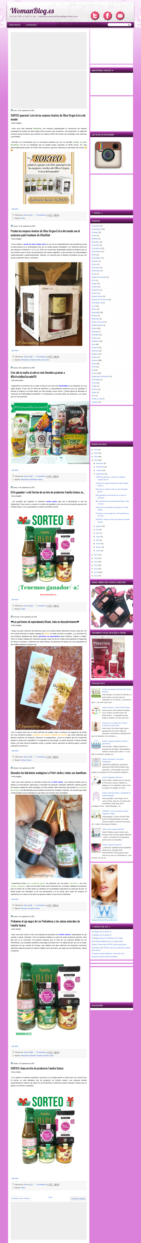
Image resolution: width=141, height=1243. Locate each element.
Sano (47, 360)
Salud (43, 360)
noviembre (100, 467)
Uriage (94, 386)
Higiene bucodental (99, 277)
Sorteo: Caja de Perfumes (112, 845)
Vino (93, 396)
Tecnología (96, 380)
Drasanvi (95, 261)
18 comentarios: (42, 1052)
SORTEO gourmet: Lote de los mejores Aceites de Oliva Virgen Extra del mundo (48, 117)
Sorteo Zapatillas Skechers (112, 777)
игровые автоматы (27, 1)
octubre (99, 470)
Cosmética (31, 908)
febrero (99, 547)
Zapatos (95, 402)
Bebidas (95, 239)
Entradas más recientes (21, 1198)
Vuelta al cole (97, 399)
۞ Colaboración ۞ (31, 25)
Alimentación (25, 360)
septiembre (100, 474)
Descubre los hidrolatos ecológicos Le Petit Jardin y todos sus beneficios (48, 773)
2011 (96, 576)
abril (98, 540)
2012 (96, 572)
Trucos (94, 383)
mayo (98, 537)
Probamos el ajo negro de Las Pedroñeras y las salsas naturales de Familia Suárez (45, 923)
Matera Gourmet (98, 322)
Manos (94, 309)
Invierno (95, 293)
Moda (94, 328)
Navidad (95, 332)
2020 (96, 453)
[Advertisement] (48, 51)
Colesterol (33, 360)
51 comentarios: (41, 356)
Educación (96, 268)
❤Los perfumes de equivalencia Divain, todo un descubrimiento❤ (45, 622)
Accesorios (96, 226)
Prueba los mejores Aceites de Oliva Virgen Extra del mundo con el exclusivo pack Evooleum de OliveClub (45, 233)
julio (98, 530)
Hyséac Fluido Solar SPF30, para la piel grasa (109, 944)
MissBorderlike (97, 325)
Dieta (39, 360)
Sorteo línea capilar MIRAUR (113, 829)
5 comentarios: (41, 757)
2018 (96, 460)
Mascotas (95, 319)
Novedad (95, 335)
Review (40, 479)
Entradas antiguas (78, 1199)
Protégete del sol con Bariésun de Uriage (107, 938)
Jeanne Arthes (97, 296)
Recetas (46, 1055)
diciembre (100, 463)
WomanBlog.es (32, 10)
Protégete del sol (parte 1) (101, 932)
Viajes (94, 392)
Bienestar (24, 908)
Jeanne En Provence (100, 300)
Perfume (23, 760)
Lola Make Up (97, 303)
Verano (94, 389)
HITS (94, 280)
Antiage (94, 232)
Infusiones (95, 290)
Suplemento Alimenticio (100, 376)
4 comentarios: (41, 905)
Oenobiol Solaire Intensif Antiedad (104, 957)
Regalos (95, 354)
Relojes (94, 357)
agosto (99, 526)
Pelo (93, 344)
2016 (96, 558)
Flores (94, 274)
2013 (96, 569)
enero (98, 551)
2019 (96, 457)
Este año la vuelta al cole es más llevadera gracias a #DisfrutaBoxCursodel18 (38, 374)
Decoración (96, 251)
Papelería (95, 341)
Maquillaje (95, 312)
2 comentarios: (42, 606)
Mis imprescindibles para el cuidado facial (107, 941)
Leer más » (15, 209)
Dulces (94, 264)
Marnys (94, 315)
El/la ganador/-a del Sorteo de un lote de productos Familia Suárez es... (48, 492)
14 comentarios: (41, 215)
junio (98, 533)
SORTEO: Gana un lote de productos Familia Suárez (37, 1068)
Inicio (50, 1197)
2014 (96, 565)
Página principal (15, 25)
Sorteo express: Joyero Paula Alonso (116, 707)
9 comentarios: (41, 476)
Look (93, 306)
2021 (96, 450)
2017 (96, 555)
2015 (96, 562)
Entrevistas (96, 271)
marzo (98, 544)
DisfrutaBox (33, 479)
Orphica (95, 338)
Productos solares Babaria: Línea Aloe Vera (108, 953)
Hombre (95, 287)
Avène (94, 236)
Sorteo (23, 218)
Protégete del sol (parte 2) (101, 935)
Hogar (94, 283)
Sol (93, 370)
